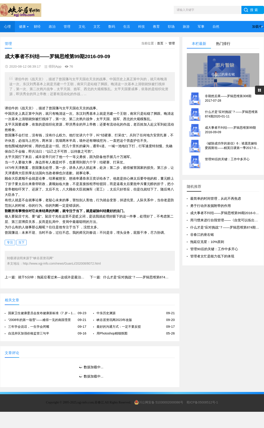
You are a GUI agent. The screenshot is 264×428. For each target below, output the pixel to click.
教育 (156, 26)
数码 (111, 26)
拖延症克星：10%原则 (207, 242)
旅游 (186, 26)
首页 (160, 43)
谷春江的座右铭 (202, 234)
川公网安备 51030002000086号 (158, 402)
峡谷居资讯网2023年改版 (114, 320)
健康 (22, 26)
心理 (7, 26)
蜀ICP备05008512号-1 (202, 402)
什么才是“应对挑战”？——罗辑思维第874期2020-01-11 (144, 277)
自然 (216, 26)
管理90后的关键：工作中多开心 (214, 249)
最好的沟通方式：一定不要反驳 (119, 326)
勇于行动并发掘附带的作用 (210, 206)
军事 (201, 26)
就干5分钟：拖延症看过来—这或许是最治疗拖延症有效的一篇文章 (68, 277)
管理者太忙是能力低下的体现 (212, 256)
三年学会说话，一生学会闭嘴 (28, 326)
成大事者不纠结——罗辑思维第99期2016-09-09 (226, 213)
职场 (171, 26)
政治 (52, 26)
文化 (82, 26)
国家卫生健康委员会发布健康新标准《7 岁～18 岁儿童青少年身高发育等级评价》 (42, 313)
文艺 (96, 26)
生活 (126, 26)
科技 (141, 26)
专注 (10, 242)
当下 (21, 242)
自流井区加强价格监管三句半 (28, 333)
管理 (67, 26)
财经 (37, 26)
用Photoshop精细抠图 (112, 333)
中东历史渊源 (106, 313)
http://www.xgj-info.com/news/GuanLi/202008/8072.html (62, 263)
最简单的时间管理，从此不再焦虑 (215, 198)
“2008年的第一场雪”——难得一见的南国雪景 (39, 320)
